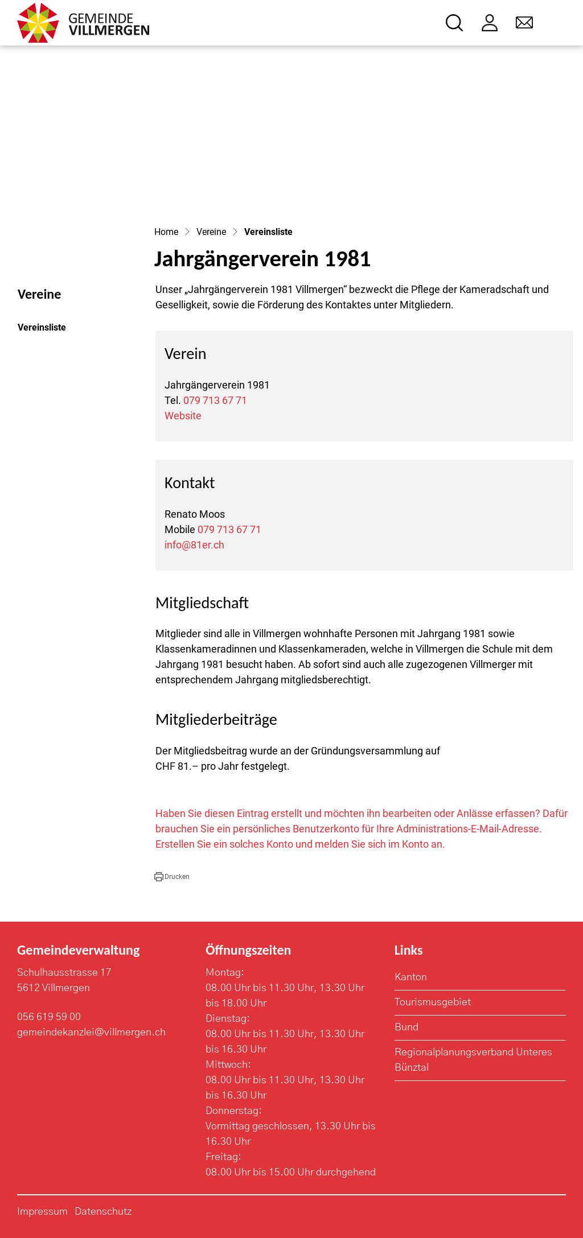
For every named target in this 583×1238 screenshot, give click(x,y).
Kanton (411, 977)
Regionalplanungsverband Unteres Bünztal (473, 1060)
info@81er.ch (194, 545)
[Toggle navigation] (558, 23)
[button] (172, 876)
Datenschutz (103, 1212)
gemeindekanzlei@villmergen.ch (91, 1032)
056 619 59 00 (49, 1017)
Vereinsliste (48, 330)
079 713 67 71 (215, 400)
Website (183, 416)
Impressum (42, 1212)
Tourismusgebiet (433, 1002)
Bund (406, 1027)
